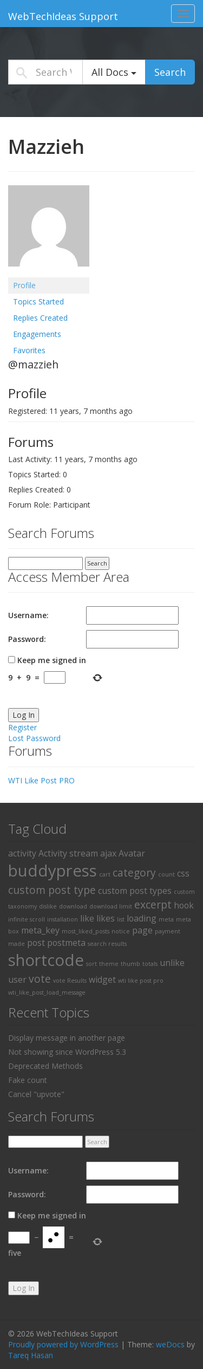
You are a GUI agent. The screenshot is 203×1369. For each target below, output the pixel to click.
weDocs (170, 1344)
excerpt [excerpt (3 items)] (153, 904)
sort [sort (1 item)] (91, 964)
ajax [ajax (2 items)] (108, 853)
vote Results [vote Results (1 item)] (70, 980)
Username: (28, 615)
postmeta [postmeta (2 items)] (66, 943)
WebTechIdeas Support (63, 16)
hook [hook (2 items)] (184, 905)
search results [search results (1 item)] (107, 944)
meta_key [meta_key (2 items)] (40, 930)
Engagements (37, 334)
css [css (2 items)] (183, 873)
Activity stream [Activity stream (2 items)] (68, 853)
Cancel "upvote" (36, 1094)
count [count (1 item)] (166, 874)
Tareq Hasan (30, 1355)
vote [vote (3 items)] (40, 978)
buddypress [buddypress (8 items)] (52, 870)
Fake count (27, 1080)
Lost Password (34, 738)
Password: (27, 639)
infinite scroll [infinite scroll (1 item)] (26, 919)
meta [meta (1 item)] (166, 919)
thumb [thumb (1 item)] (130, 964)
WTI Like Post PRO (41, 780)
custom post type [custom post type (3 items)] (52, 890)
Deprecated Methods (45, 1066)
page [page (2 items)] (142, 930)
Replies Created (40, 318)
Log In (23, 715)
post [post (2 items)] (36, 943)
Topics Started (38, 301)
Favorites (29, 350)
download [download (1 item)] (73, 906)
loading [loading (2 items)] (141, 918)
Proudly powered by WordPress (63, 1344)
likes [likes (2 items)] (105, 918)
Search (170, 72)
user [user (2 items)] (17, 979)
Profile (24, 285)
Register (22, 727)
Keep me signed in (51, 660)
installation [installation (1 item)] (62, 919)
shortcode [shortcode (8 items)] (46, 960)
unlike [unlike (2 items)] (172, 963)
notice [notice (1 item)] (121, 931)
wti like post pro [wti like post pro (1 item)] (140, 980)
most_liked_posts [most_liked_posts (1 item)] (85, 931)
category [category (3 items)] (134, 872)
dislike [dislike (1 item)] (48, 906)
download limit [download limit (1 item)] (110, 906)
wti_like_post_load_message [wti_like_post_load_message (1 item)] (47, 992)
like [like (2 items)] (87, 918)
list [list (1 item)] (121, 919)
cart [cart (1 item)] (104, 874)
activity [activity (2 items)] (22, 853)
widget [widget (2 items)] (102, 979)
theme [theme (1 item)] (109, 964)
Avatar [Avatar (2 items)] (132, 853)
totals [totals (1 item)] (150, 964)
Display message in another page (66, 1038)
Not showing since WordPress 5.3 (67, 1052)
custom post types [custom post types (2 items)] (135, 891)
